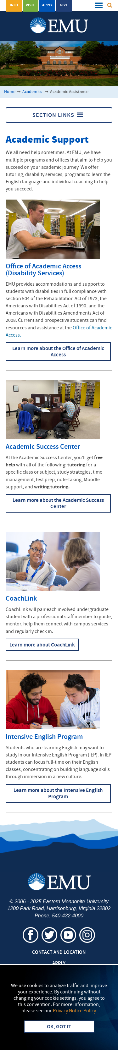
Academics (32, 92)
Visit (30, 5)
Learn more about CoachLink (42, 645)
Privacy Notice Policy (74, 1011)
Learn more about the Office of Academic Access (58, 352)
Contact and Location (59, 952)
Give (64, 5)
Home (9, 92)
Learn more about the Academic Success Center (58, 504)
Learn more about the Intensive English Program (58, 794)
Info (14, 5)
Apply (47, 5)
